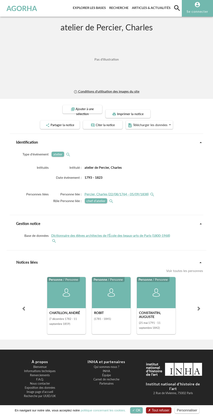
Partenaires (106, 379)
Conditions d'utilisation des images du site (106, 91)
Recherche (119, 7)
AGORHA (21, 8)
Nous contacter (40, 379)
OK (136, 410)
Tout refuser (158, 410)
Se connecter (197, 11)
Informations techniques (40, 366)
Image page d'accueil (40, 387)
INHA (106, 366)
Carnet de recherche (106, 375)
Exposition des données (40, 383)
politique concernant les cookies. (103, 410)
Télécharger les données (153, 120)
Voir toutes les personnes (184, 266)
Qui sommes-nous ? (106, 362)
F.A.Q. (40, 375)
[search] (177, 8)
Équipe (106, 370)
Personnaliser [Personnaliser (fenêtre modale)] (187, 410)
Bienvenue (40, 362)
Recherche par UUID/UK (40, 391)
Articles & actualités (152, 7)
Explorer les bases (90, 7)
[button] (24, 304)
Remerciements (40, 370)
